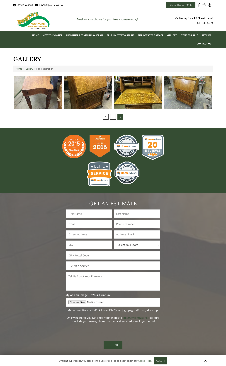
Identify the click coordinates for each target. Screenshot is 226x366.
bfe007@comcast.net (49, 5)
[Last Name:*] (137, 213)
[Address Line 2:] (137, 234)
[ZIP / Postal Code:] (113, 255)
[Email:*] (89, 224)
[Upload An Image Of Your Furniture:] (113, 302)
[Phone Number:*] (137, 224)
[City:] (89, 245)
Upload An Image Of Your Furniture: (88, 295)
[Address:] (89, 234)
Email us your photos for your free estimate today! (107, 19)
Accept (160, 360)
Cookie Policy (145, 360)
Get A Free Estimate (181, 5)
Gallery (29, 68)
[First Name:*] (89, 213)
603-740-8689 (23, 5)
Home (19, 68)
